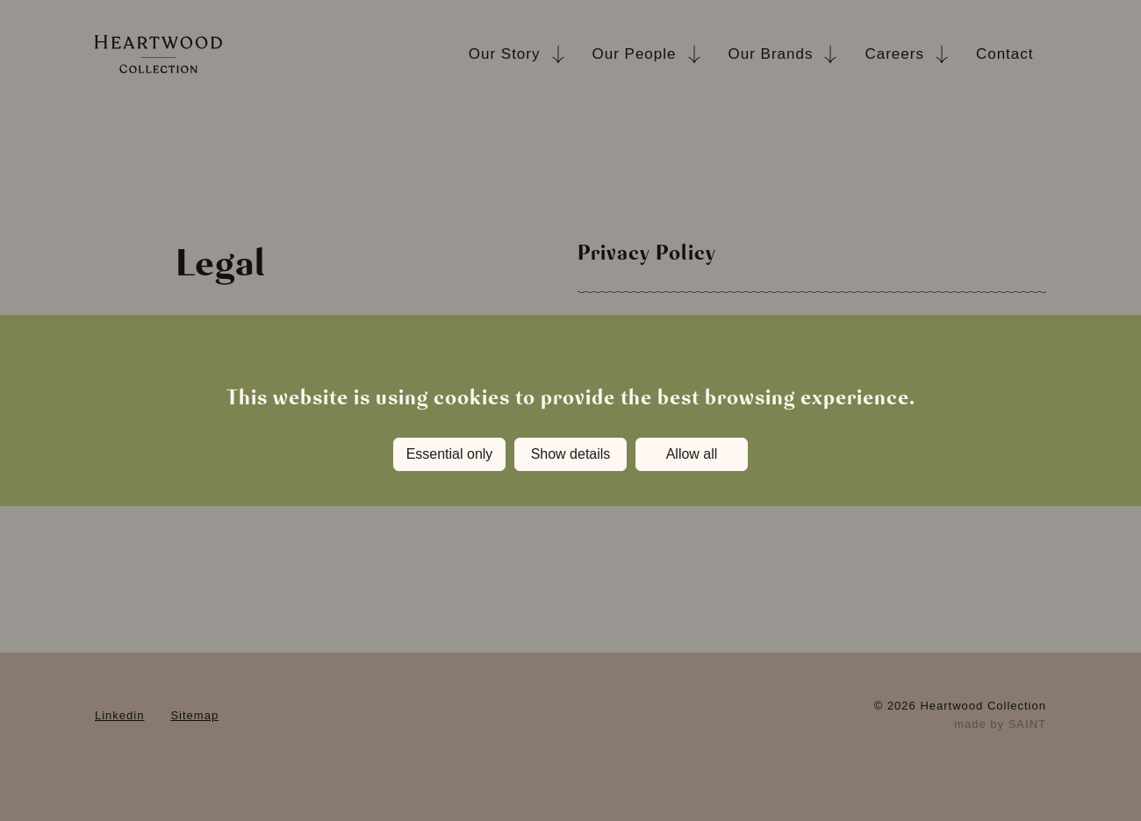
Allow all (692, 453)
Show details (571, 453)
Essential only (449, 453)
